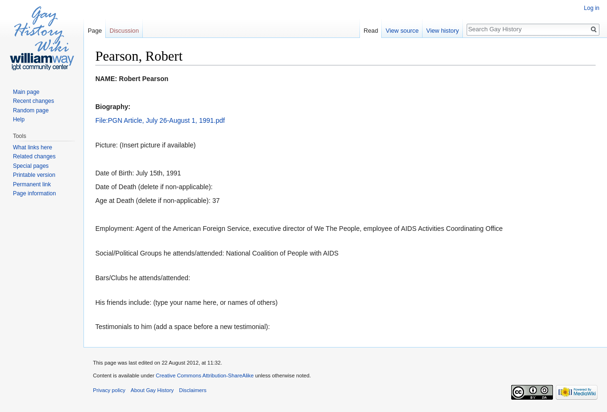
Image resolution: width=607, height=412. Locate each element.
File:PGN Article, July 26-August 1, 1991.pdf (160, 120)
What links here (32, 147)
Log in (591, 8)
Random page (30, 110)
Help (19, 119)
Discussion (124, 30)
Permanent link (32, 184)
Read (371, 30)
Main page (26, 92)
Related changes (34, 156)
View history (442, 30)
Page (95, 30)
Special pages (30, 166)
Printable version (34, 175)
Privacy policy (109, 390)
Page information (34, 193)
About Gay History (152, 390)
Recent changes (33, 101)
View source (402, 30)
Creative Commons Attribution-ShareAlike (204, 375)
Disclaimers (193, 390)
